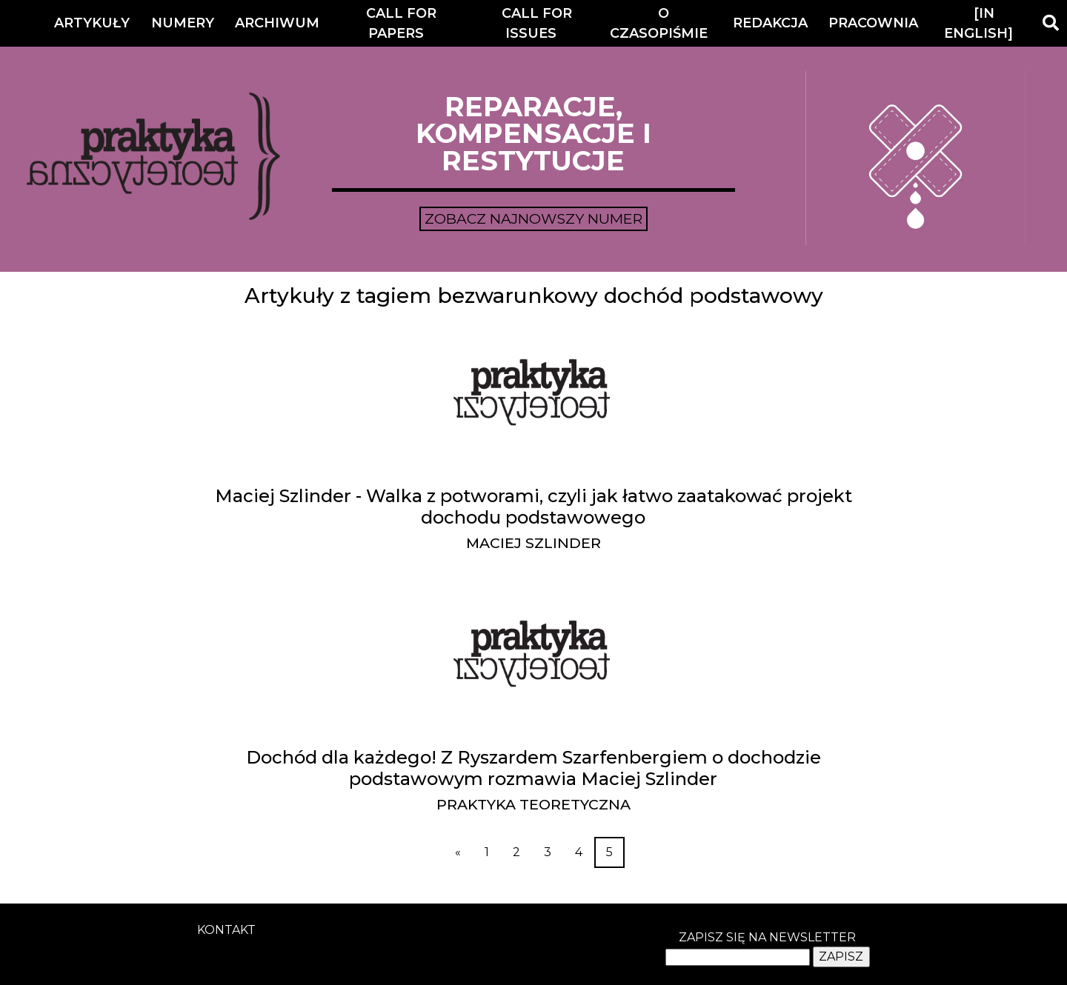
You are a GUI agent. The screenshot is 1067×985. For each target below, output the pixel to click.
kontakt (226, 930)
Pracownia (873, 23)
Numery (182, 23)
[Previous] (458, 852)
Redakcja (770, 23)
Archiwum (277, 23)
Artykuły (92, 23)
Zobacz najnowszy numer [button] (533, 218)
